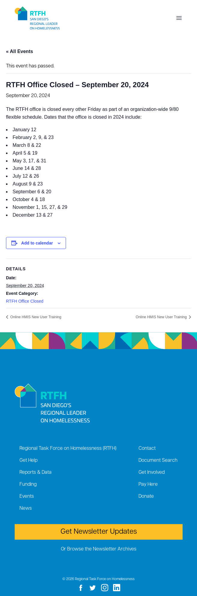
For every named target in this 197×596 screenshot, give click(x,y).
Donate (146, 496)
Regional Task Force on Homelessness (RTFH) (67, 448)
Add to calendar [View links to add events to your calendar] (37, 243)
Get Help (28, 460)
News (25, 508)
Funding (28, 484)
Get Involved (152, 472)
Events (26, 496)
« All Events (19, 51)
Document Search (158, 460)
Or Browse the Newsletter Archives (98, 549)
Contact (147, 448)
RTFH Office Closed (24, 301)
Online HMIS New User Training (35, 317)
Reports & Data (35, 472)
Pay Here (148, 484)
